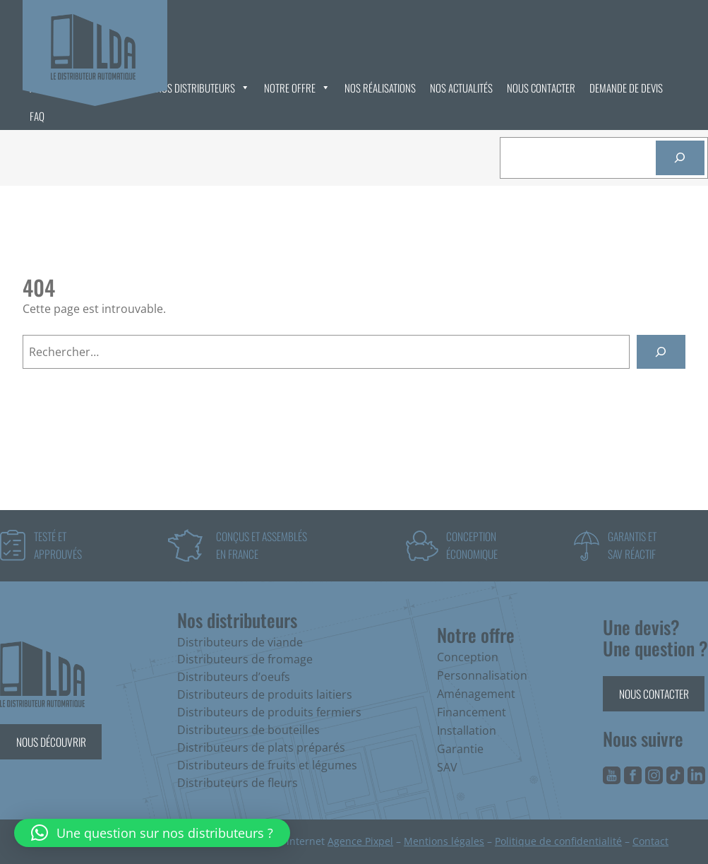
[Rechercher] (680, 158)
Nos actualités (461, 87)
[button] (152, 833)
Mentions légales (444, 841)
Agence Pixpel (360, 841)
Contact (650, 841)
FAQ (37, 116)
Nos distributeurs (203, 87)
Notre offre (297, 87)
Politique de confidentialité (558, 841)
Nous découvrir (51, 741)
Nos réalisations (380, 87)
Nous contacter (541, 87)
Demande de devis (626, 87)
